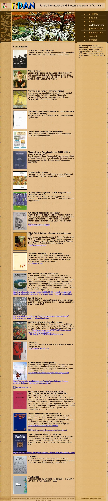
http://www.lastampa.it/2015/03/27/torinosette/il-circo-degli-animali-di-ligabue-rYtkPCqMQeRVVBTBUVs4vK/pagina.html (49, 332)
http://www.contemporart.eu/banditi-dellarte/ (31, 318)
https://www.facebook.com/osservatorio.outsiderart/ (49, 430)
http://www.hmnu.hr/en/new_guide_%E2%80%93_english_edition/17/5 (42, 292)
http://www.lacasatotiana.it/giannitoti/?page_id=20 (48, 373)
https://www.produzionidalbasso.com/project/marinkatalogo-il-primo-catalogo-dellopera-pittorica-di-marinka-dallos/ (41, 382)
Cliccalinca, (91, 498)
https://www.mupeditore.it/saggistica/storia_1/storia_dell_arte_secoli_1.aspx (44, 453)
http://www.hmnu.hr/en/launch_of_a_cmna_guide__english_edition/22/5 (42, 294)
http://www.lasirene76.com (39, 225)
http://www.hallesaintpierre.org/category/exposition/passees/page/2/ (41, 316)
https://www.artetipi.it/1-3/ (38, 348)
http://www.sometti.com (37, 245)
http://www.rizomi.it (35, 263)
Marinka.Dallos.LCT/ (23, 387)
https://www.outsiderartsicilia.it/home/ (43, 426)
